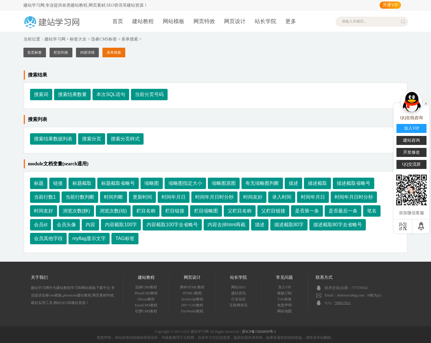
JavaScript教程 (192, 299)
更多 (290, 21)
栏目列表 (61, 52)
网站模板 (173, 21)
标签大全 (78, 39)
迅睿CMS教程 (146, 287)
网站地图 (284, 311)
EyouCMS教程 (146, 305)
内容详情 (87, 52)
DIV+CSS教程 (192, 305)
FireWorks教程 (192, 311)
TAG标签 (285, 299)
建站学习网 (54, 39)
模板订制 (284, 293)
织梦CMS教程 (146, 311)
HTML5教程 (192, 293)
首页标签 (34, 52)
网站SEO (238, 287)
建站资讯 (238, 293)
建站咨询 (411, 140)
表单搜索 (129, 39)
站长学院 (265, 21)
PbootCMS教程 (146, 293)
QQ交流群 (411, 164)
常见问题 (284, 277)
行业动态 (238, 299)
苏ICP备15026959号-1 (259, 331)
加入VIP (284, 287)
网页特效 (204, 21)
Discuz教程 (146, 299)
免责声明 (284, 305)
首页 (117, 21)
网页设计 (235, 21)
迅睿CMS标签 (104, 39)
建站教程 (143, 21)
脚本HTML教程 (192, 287)
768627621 (343, 303)
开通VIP (390, 5)
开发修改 (411, 152)
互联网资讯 (238, 305)
